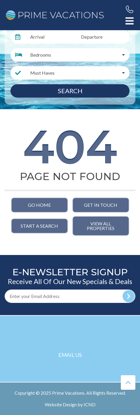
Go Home (39, 205)
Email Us (70, 355)
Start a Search (39, 226)
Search (70, 91)
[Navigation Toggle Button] (129, 21)
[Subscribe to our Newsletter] (70, 296)
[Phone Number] (129, 9)
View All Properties (100, 226)
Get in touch (100, 205)
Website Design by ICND (70, 404)
